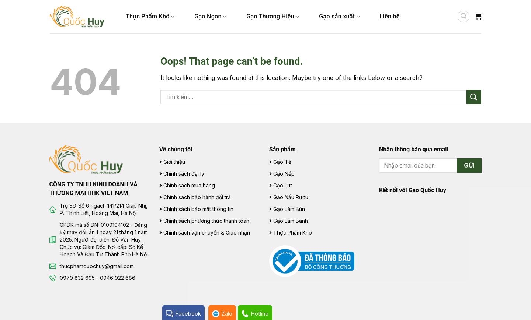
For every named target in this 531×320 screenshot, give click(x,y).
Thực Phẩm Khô (150, 16)
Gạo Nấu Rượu (290, 197)
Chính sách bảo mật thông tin (198, 209)
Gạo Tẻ (282, 162)
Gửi (469, 165)
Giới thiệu (174, 162)
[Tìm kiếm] (463, 16)
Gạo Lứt (282, 185)
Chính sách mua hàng (189, 185)
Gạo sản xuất (339, 16)
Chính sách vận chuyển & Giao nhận (206, 232)
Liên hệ (390, 16)
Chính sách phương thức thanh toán (206, 221)
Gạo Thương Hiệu (272, 16)
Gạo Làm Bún (289, 209)
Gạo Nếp (284, 173)
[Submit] (473, 97)
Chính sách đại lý (183, 173)
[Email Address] (430, 165)
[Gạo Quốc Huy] (86, 159)
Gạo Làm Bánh (290, 221)
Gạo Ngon (210, 16)
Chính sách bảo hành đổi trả (197, 197)
